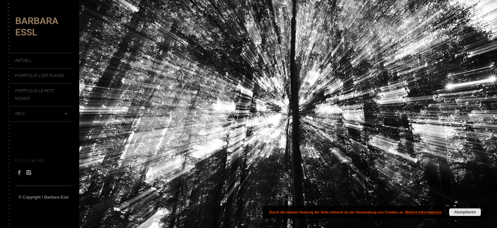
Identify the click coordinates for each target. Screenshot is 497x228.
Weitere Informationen (423, 212)
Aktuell (23, 60)
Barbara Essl (36, 26)
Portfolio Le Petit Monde (34, 94)
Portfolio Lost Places (39, 75)
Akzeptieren (465, 212)
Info (20, 113)
